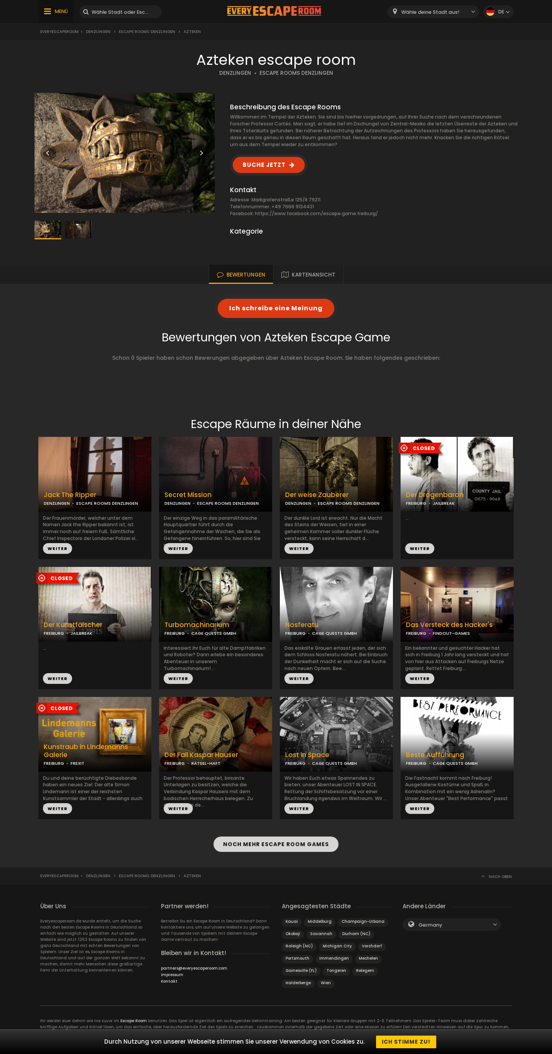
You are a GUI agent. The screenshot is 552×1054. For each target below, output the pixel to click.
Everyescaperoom (59, 32)
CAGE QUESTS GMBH (213, 633)
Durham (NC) (356, 934)
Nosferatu (302, 625)
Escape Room (133, 1021)
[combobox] (433, 11)
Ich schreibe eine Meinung (276, 308)
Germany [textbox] (430, 925)
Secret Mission (188, 495)
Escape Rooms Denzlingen (147, 32)
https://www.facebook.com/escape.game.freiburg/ (316, 213)
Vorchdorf (372, 946)
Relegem (365, 970)
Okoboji (293, 934)
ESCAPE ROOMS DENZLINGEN (296, 73)
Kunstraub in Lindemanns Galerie (86, 751)
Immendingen (334, 958)
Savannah (321, 934)
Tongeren (336, 970)
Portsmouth (297, 958)
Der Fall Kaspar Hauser (201, 755)
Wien (326, 983)
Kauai (292, 921)
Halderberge (298, 983)
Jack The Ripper (70, 495)
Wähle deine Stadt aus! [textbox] (430, 12)
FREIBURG (416, 503)
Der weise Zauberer (316, 495)
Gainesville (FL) (301, 970)
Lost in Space (307, 755)
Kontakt (169, 981)
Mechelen (368, 958)
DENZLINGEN (235, 73)
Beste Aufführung (435, 755)
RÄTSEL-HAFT (205, 763)
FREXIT (77, 763)
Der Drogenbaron (434, 495)
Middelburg (320, 921)
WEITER (57, 548)
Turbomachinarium (196, 625)
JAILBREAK (444, 503)
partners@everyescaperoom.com (194, 968)
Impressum (172, 975)
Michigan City (337, 946)
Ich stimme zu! (406, 1042)
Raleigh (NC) (299, 946)
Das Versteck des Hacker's (449, 625)
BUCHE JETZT (264, 165)
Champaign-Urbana (363, 921)
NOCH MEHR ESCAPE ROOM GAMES (276, 844)
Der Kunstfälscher (73, 625)
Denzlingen (98, 32)
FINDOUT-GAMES (451, 633)
